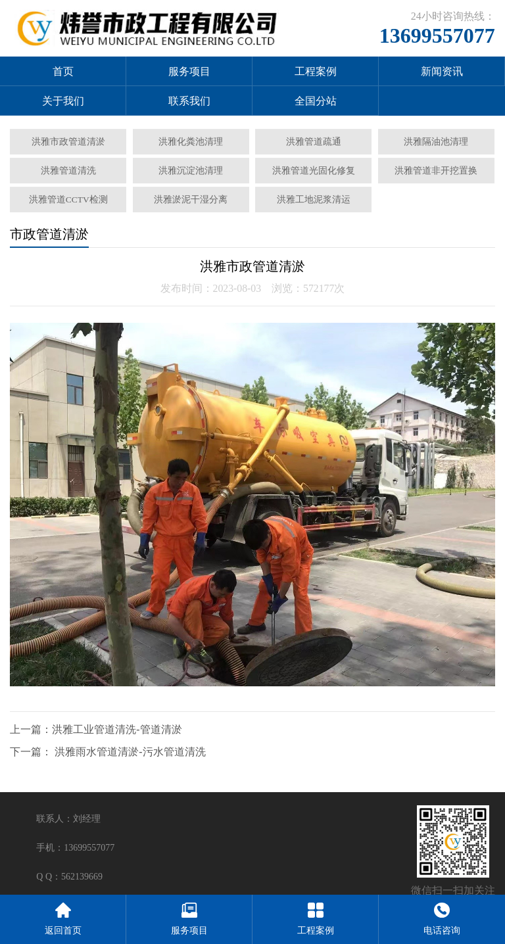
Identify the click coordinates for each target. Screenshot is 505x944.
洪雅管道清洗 (68, 171)
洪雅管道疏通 (313, 142)
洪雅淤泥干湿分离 (191, 199)
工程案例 (316, 71)
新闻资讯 (442, 71)
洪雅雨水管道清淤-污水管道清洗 (130, 751)
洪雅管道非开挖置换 (436, 171)
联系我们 (189, 100)
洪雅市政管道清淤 (68, 142)
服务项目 (189, 71)
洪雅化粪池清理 (190, 142)
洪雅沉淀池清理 (190, 171)
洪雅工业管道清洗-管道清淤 (116, 729)
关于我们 (63, 100)
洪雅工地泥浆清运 (313, 199)
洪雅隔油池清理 (436, 142)
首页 (63, 71)
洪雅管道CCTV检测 (68, 199)
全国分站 (316, 100)
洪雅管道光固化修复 (313, 171)
